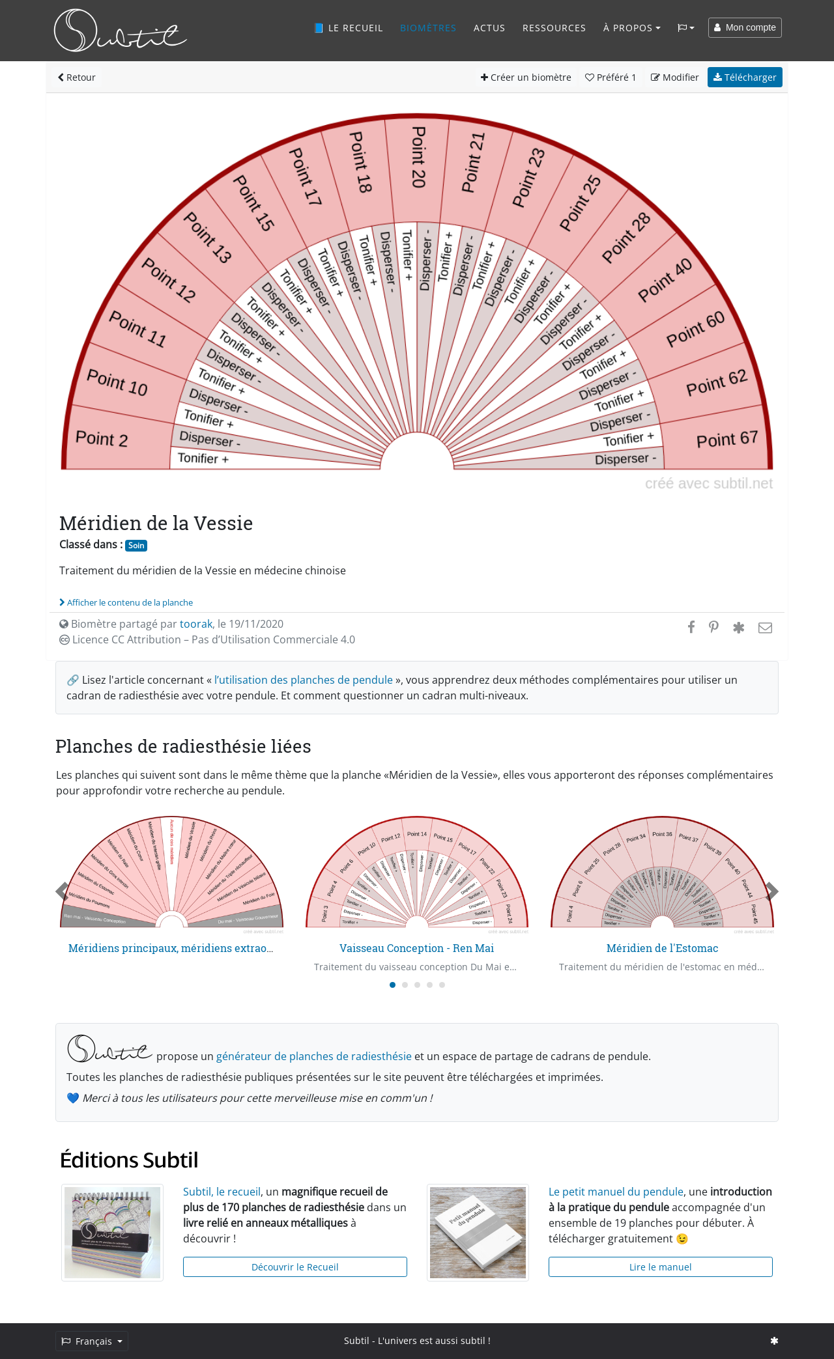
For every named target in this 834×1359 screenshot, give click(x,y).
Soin (136, 545)
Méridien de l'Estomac (663, 948)
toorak (196, 624)
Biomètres (428, 27)
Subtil (356, 1340)
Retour (76, 77)
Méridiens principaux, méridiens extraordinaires (190, 948)
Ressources (554, 27)
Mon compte (745, 27)
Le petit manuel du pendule (616, 1191)
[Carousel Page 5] (442, 985)
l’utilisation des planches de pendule (303, 680)
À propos (628, 27)
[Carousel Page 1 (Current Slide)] (392, 985)
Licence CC (207, 639)
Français (88, 1341)
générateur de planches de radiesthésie (314, 1056)
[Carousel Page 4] (430, 985)
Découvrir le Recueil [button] (295, 1267)
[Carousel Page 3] (417, 985)
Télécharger (745, 77)
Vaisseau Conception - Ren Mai (416, 948)
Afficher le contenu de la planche (126, 602)
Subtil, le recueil (222, 1191)
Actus (490, 27)
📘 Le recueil (348, 27)
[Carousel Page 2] (405, 985)
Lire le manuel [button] (660, 1267)
